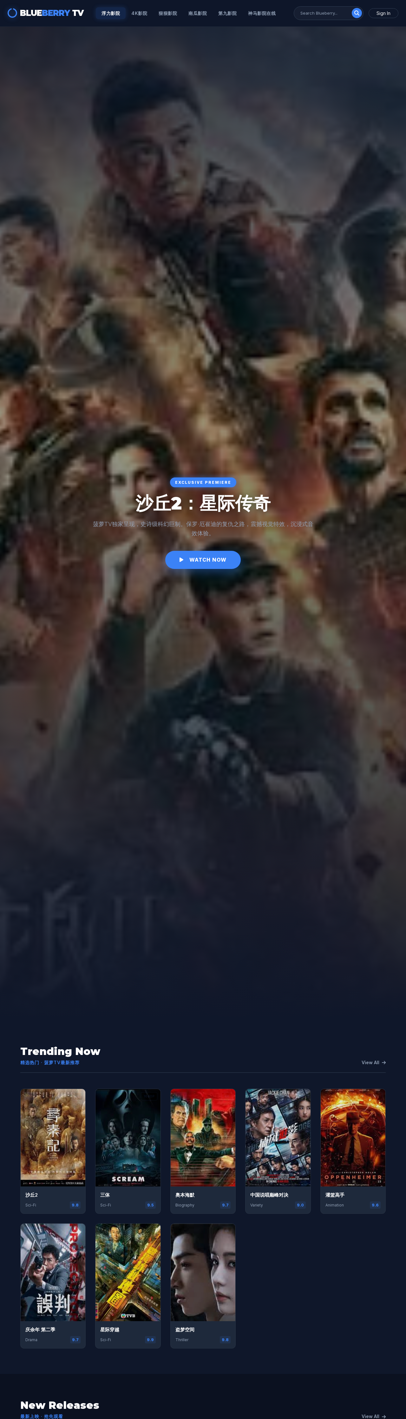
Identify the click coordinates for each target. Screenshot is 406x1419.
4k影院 (139, 13)
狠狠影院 (168, 13)
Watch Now (203, 560)
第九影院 (227, 13)
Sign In (383, 13)
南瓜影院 (197, 13)
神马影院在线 (262, 13)
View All (374, 1062)
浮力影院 (111, 13)
